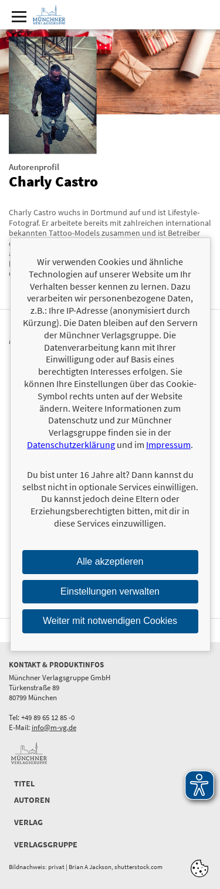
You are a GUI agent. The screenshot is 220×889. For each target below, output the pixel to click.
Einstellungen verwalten (110, 591)
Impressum (168, 444)
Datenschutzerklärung (71, 444)
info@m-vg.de (54, 727)
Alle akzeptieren (110, 561)
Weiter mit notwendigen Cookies (110, 621)
